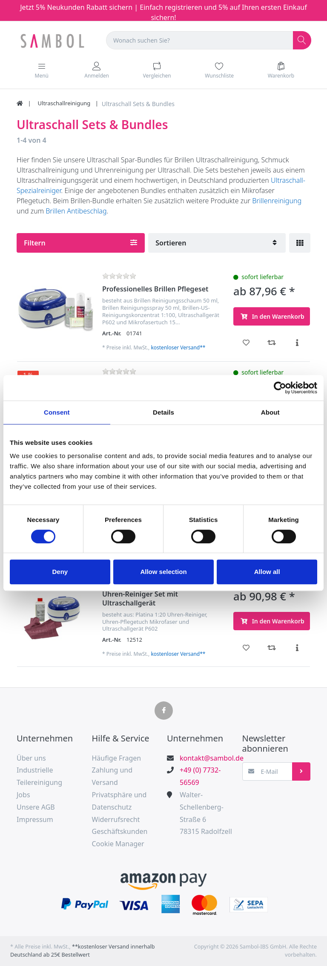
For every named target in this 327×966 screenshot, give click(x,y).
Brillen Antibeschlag (76, 211)
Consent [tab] (57, 412)
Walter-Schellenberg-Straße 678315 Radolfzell (206, 813)
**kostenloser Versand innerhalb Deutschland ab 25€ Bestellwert (82, 950)
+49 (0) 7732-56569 (200, 776)
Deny (60, 571)
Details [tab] (163, 412)
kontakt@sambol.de (207, 758)
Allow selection (163, 571)
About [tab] (270, 412)
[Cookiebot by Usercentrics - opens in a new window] (280, 387)
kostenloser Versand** (178, 347)
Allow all (267, 571)
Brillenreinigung (276, 200)
